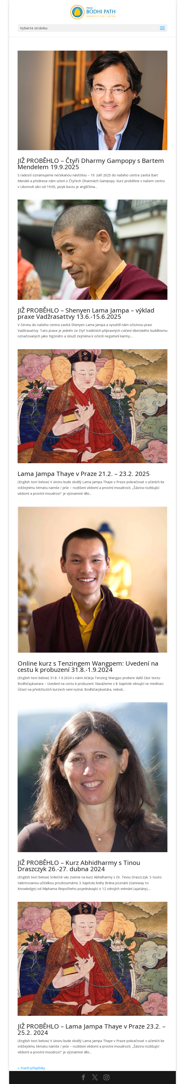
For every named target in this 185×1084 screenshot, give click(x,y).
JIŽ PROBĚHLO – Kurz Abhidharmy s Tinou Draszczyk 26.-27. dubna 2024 (79, 865)
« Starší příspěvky (31, 1068)
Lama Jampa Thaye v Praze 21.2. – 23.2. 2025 (84, 473)
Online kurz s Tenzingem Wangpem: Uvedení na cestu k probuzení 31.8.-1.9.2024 (88, 666)
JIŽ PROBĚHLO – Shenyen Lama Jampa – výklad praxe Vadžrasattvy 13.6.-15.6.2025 (86, 313)
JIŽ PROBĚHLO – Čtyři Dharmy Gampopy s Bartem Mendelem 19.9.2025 (91, 163)
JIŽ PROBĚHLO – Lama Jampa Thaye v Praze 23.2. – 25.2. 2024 (91, 1029)
